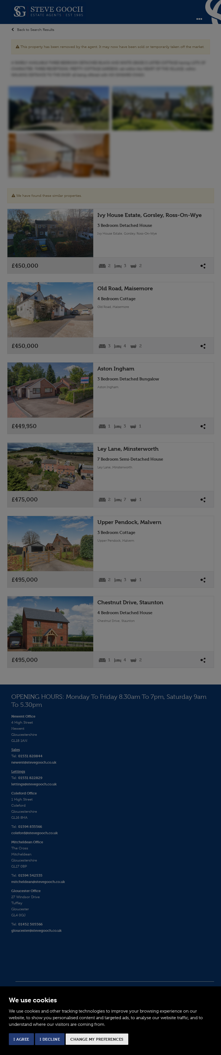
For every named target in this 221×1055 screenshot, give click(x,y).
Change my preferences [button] (97, 1039)
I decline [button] (50, 1039)
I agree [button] (21, 1039)
